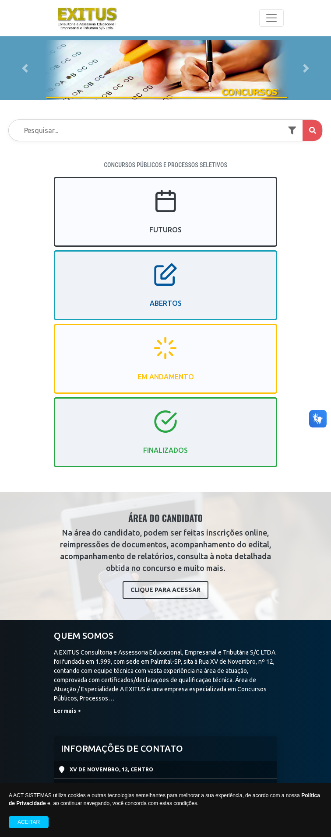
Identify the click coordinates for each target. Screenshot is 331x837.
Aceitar (29, 822)
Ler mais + (67, 711)
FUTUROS (165, 219)
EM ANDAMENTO (165, 366)
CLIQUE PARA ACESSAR (165, 589)
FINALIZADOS (165, 439)
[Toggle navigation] (271, 18)
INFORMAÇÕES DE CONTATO (122, 748)
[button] (24, 68)
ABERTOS (166, 292)
